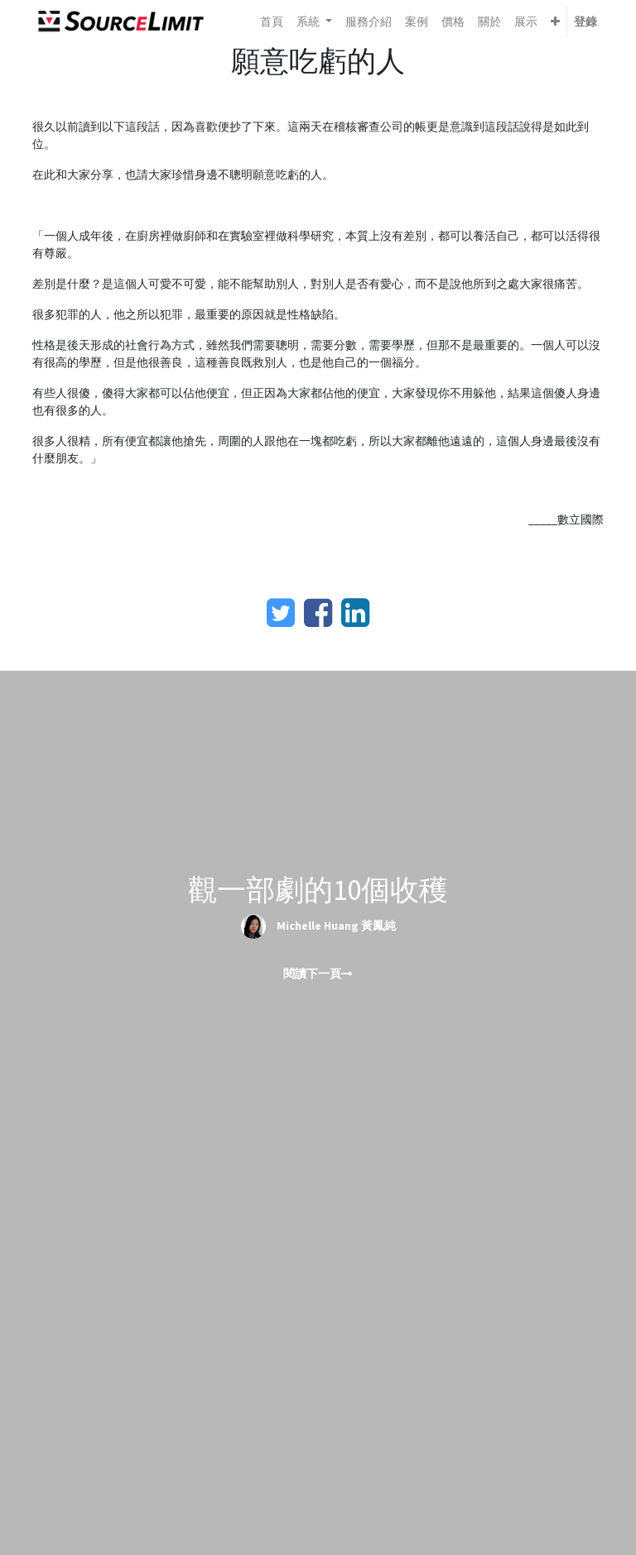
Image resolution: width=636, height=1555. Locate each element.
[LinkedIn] (355, 612)
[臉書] (318, 612)
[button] (555, 22)
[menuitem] (271, 22)
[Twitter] (281, 612)
